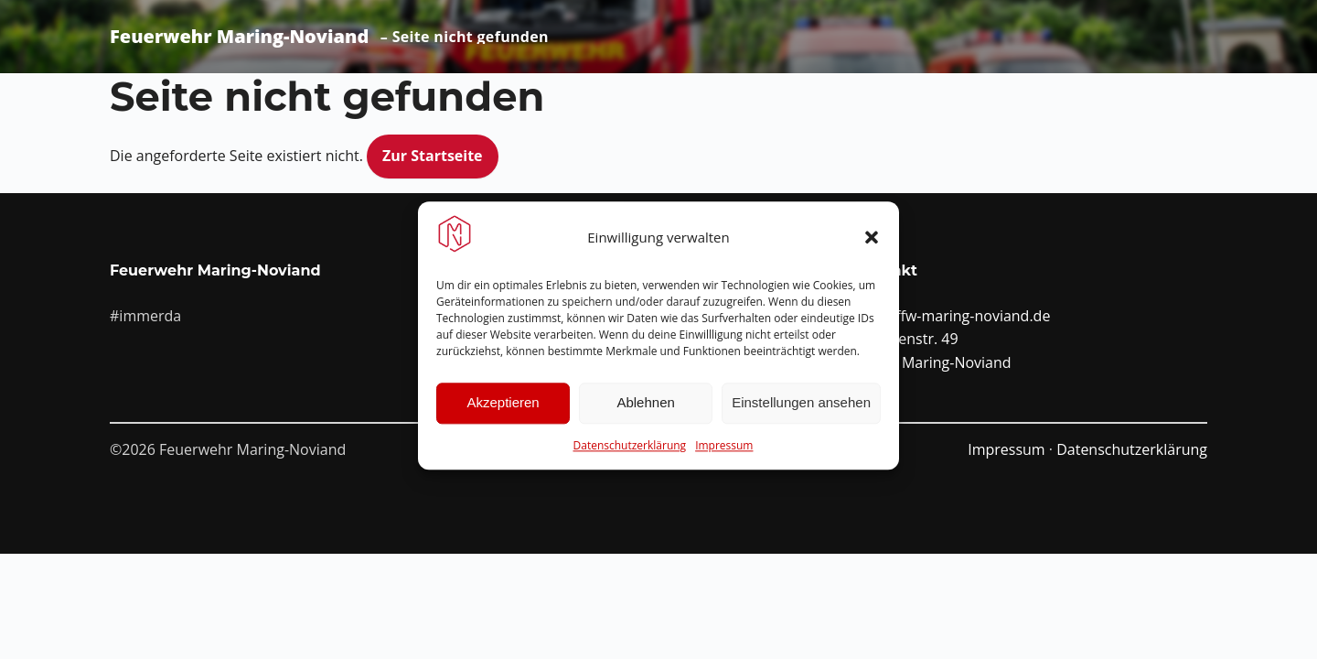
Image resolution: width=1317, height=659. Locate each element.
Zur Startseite (432, 156)
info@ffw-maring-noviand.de (953, 316)
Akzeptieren (502, 409)
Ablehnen (645, 409)
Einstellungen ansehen (801, 409)
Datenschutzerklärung (630, 452)
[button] (871, 244)
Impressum (724, 452)
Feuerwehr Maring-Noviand (239, 36)
